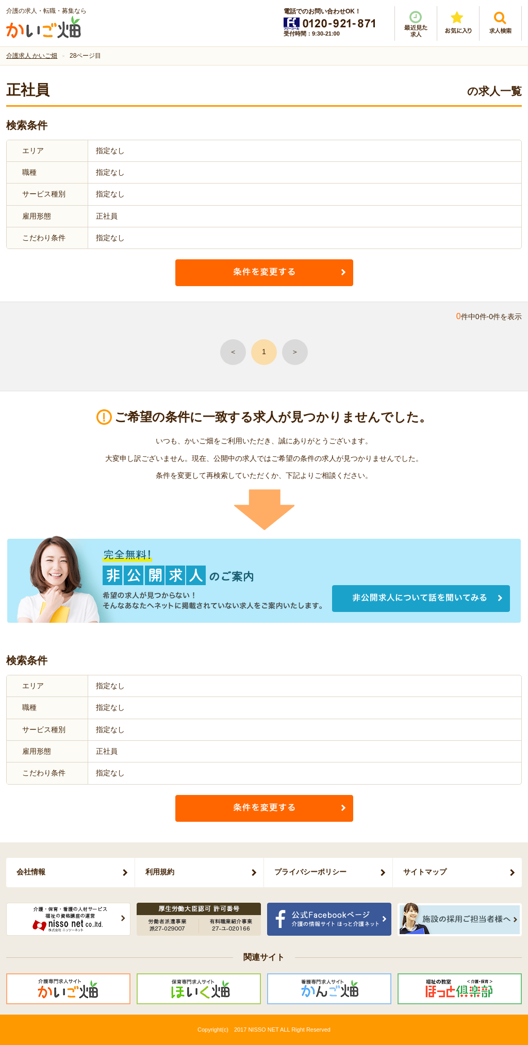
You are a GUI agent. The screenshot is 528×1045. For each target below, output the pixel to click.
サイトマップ (425, 872)
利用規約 (159, 872)
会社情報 (30, 872)
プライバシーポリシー (310, 872)
